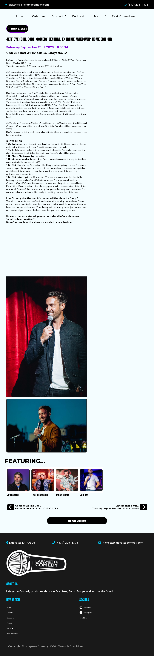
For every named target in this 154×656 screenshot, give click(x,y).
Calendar (38, 16)
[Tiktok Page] (82, 618)
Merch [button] (100, 16)
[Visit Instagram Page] (85, 613)
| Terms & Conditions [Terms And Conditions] (70, 646)
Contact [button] (59, 16)
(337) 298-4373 (138, 4)
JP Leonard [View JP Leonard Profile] (13, 495)
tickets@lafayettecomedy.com (29, 4)
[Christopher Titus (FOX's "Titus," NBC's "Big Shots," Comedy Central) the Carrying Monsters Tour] (119, 507)
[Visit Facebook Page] (85, 607)
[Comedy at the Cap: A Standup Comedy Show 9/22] (33, 507)
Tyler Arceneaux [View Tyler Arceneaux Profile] (39, 495)
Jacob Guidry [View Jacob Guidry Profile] (62, 495)
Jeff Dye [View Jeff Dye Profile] (84, 495)
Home (19, 16)
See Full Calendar (77, 520)
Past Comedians (124, 16)
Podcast (78, 16)
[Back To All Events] (17, 29)
